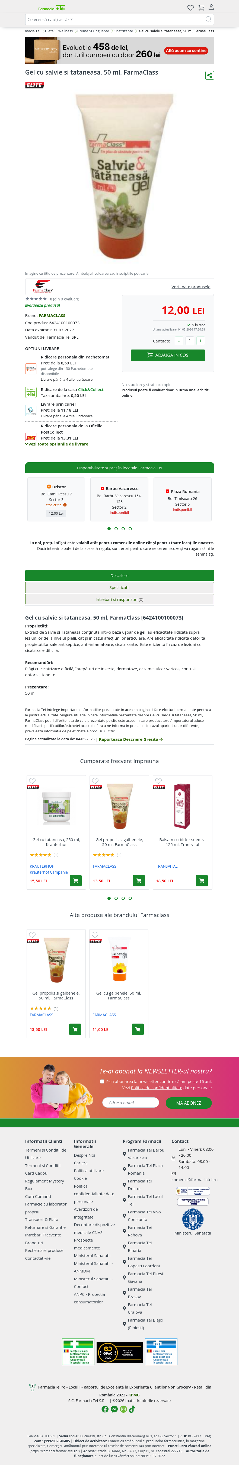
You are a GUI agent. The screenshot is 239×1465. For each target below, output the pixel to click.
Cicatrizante (123, 30)
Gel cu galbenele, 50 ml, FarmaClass (118, 995)
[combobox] (119, 19)
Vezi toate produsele (191, 286)
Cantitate (161, 341)
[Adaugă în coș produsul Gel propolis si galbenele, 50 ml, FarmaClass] (139, 880)
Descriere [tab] (119, 575)
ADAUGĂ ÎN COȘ (167, 355)
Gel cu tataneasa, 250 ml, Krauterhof (56, 842)
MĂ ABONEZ (188, 1103)
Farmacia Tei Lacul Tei (143, 1200)
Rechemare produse (44, 1250)
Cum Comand (38, 1196)
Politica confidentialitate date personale (94, 1193)
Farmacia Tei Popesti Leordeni (141, 1262)
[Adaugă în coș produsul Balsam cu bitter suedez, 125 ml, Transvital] (202, 880)
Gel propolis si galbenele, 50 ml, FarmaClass (119, 842)
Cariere (81, 1162)
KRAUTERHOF (42, 866)
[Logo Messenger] (114, 1409)
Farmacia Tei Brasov (137, 1293)
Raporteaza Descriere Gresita (131, 739)
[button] (109, 529)
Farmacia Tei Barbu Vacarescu (144, 1154)
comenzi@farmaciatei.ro (195, 1179)
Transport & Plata (41, 1219)
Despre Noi (84, 1155)
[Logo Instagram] (123, 1409)
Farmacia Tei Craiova (137, 1308)
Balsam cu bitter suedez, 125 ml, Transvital (182, 842)
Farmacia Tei (30, 30)
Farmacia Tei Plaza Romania (143, 1169)
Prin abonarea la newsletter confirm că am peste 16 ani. (159, 1081)
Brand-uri (34, 1242)
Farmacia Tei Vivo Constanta (142, 1215)
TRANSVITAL (167, 866)
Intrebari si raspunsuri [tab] (119, 599)
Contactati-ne (38, 1258)
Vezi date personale (167, 1087)
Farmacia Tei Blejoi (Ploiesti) (143, 1324)
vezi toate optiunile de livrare (56, 444)
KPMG (133, 1394)
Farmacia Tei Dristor (137, 1184)
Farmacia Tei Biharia (137, 1246)
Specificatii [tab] (119, 587)
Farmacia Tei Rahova (137, 1231)
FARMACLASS (52, 315)
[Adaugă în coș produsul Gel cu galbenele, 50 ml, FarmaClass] (138, 1029)
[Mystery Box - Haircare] (119, 50)
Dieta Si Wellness (59, 30)
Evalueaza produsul (42, 305)
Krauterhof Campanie (49, 872)
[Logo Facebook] (105, 1409)
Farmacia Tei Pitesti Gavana (144, 1277)
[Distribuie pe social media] (209, 75)
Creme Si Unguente (93, 30)
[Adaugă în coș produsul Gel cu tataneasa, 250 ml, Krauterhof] (76, 880)
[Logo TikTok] (132, 1409)
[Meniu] (29, 7)
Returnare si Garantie (45, 1227)
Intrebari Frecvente (43, 1235)
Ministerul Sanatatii (92, 1255)
